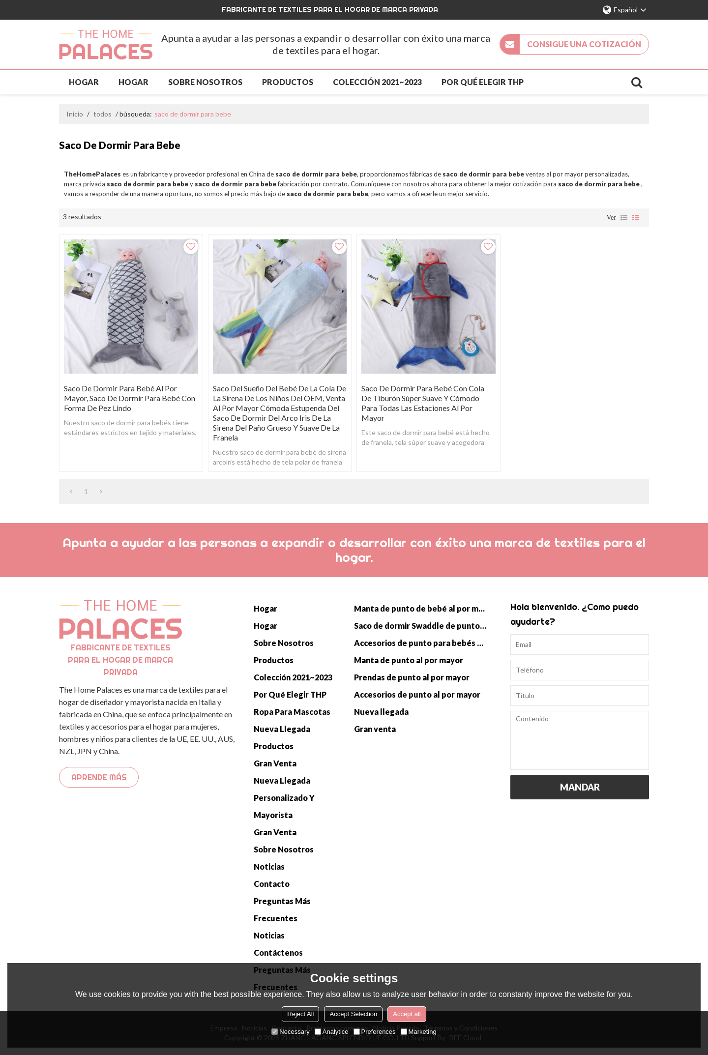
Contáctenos (278, 952)
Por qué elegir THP (483, 82)
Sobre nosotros (205, 82)
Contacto (272, 883)
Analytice (332, 1031)
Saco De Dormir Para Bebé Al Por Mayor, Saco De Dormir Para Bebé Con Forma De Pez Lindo (129, 397)
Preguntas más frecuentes (282, 909)
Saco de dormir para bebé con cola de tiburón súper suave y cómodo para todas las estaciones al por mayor (422, 402)
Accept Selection (353, 1014)
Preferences (375, 1031)
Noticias (269, 866)
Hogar (84, 82)
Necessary (290, 1031)
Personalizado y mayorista (284, 806)
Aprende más (99, 777)
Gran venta (275, 763)
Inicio (74, 114)
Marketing (419, 1031)
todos (102, 114)
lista (624, 218)
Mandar (580, 787)
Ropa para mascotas (292, 711)
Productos (287, 82)
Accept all (406, 1014)
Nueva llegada (282, 728)
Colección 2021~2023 (377, 82)
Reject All (300, 1014)
